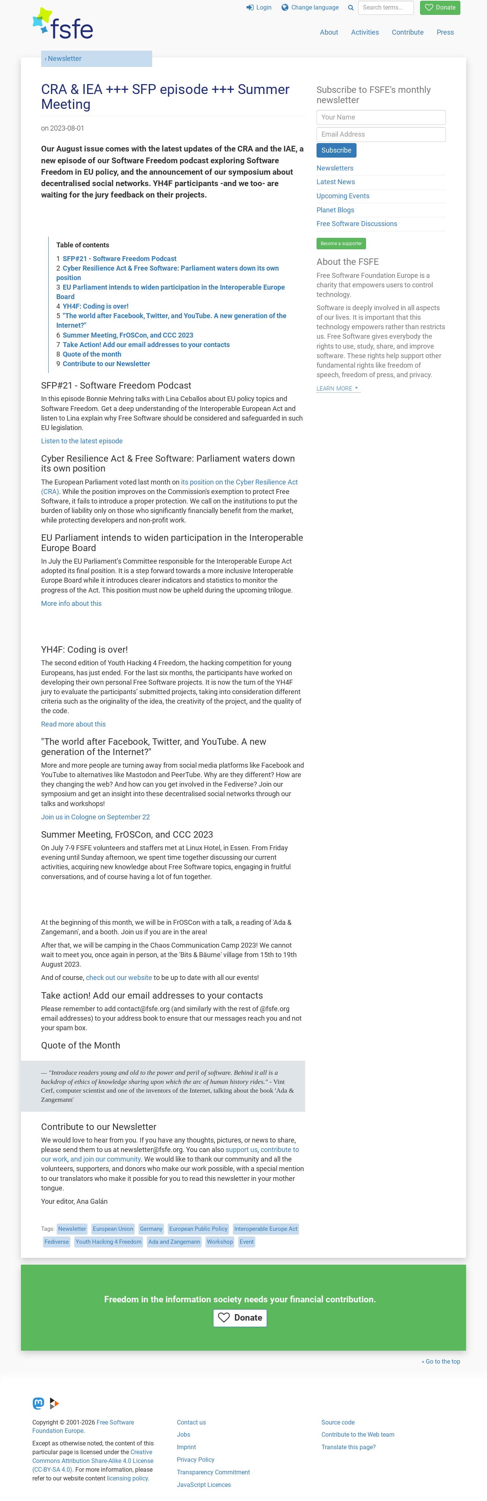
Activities (365, 32)
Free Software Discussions (357, 224)
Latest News (336, 182)
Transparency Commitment (213, 1472)
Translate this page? (348, 1447)
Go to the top (443, 1361)
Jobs (183, 1434)
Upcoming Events (343, 196)
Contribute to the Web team (358, 1434)
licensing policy (127, 1478)
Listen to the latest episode (82, 441)
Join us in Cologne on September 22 (95, 817)
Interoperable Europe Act (266, 1228)
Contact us (191, 1422)
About (329, 32)
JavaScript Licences (204, 1484)
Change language (310, 7)
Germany (151, 1228)
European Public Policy (198, 1228)
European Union (113, 1228)
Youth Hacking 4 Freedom (109, 1241)
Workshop (220, 1241)
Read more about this (73, 724)
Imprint (186, 1447)
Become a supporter (341, 243)
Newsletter (64, 58)
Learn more (334, 387)
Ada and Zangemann (174, 1241)
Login (259, 7)
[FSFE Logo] (63, 23)
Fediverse (57, 1241)
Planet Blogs (335, 210)
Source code (338, 1422)
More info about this (71, 603)
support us (242, 1150)
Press (445, 32)
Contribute (408, 32)
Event (247, 1241)
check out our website (119, 978)
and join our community (105, 1159)
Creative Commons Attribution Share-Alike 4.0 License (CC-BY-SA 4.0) (92, 1460)
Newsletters (335, 168)
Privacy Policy (196, 1459)
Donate (440, 7)
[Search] (351, 7)
